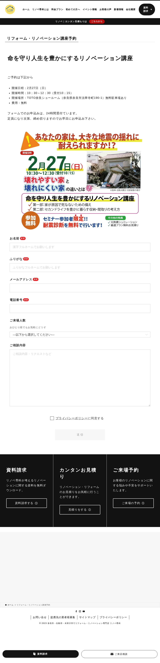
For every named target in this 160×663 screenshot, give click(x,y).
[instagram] (80, 611)
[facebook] (76, 611)
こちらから (97, 21)
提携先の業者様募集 (62, 617)
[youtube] (83, 611)
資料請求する (26, 503)
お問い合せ (40, 617)
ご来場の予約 (133, 503)
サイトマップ (87, 617)
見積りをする (79, 509)
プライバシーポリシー (72, 418)
